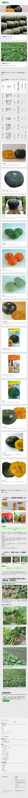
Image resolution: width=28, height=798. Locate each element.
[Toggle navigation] (25, 2)
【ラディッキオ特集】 (5, 754)
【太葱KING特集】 (4, 746)
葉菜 (2, 726)
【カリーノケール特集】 (5, 751)
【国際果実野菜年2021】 (5, 758)
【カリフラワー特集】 (5, 753)
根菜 (2, 729)
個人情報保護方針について (20, 790)
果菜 (2, 728)
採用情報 (3, 769)
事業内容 (3, 768)
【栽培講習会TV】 (4, 740)
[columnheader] (3, 87)
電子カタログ (4, 733)
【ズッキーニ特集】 (5, 757)
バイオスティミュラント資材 (6, 732)
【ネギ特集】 (4, 750)
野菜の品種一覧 (6, 700)
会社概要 (3, 765)
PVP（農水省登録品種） (5, 736)
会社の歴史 (4, 766)
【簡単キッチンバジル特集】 (6, 747)
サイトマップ (5, 720)
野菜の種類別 (4, 725)
